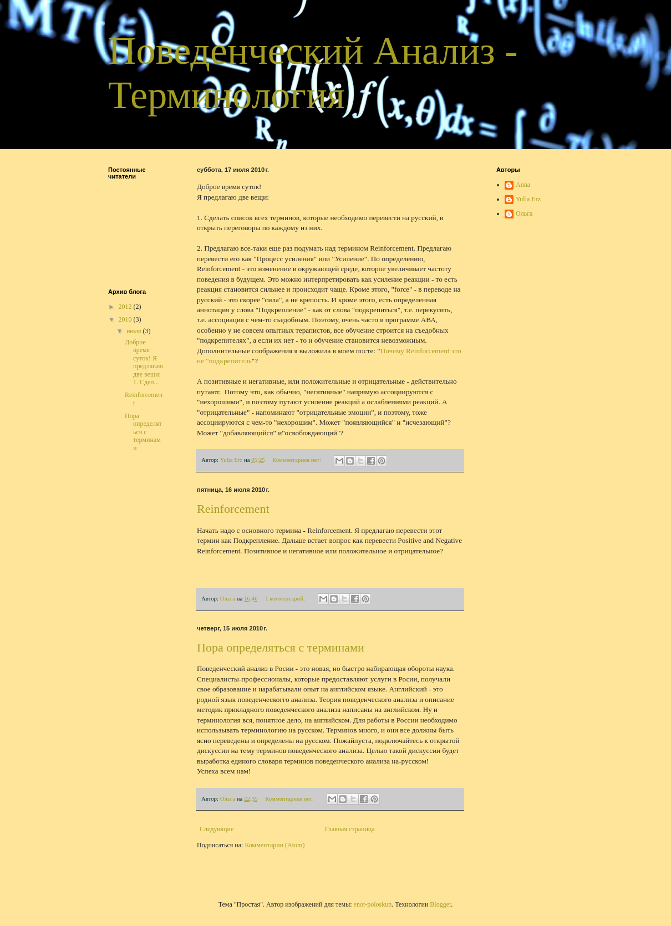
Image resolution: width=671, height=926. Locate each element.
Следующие (216, 829)
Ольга (524, 213)
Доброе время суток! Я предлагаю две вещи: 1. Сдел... (144, 362)
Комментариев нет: (297, 459)
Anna (523, 185)
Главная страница (350, 829)
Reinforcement (233, 509)
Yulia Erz (528, 199)
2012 (126, 307)
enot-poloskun (373, 904)
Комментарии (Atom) (274, 845)
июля (134, 331)
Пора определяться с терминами (280, 647)
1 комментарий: (286, 598)
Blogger (440, 904)
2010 (126, 319)
